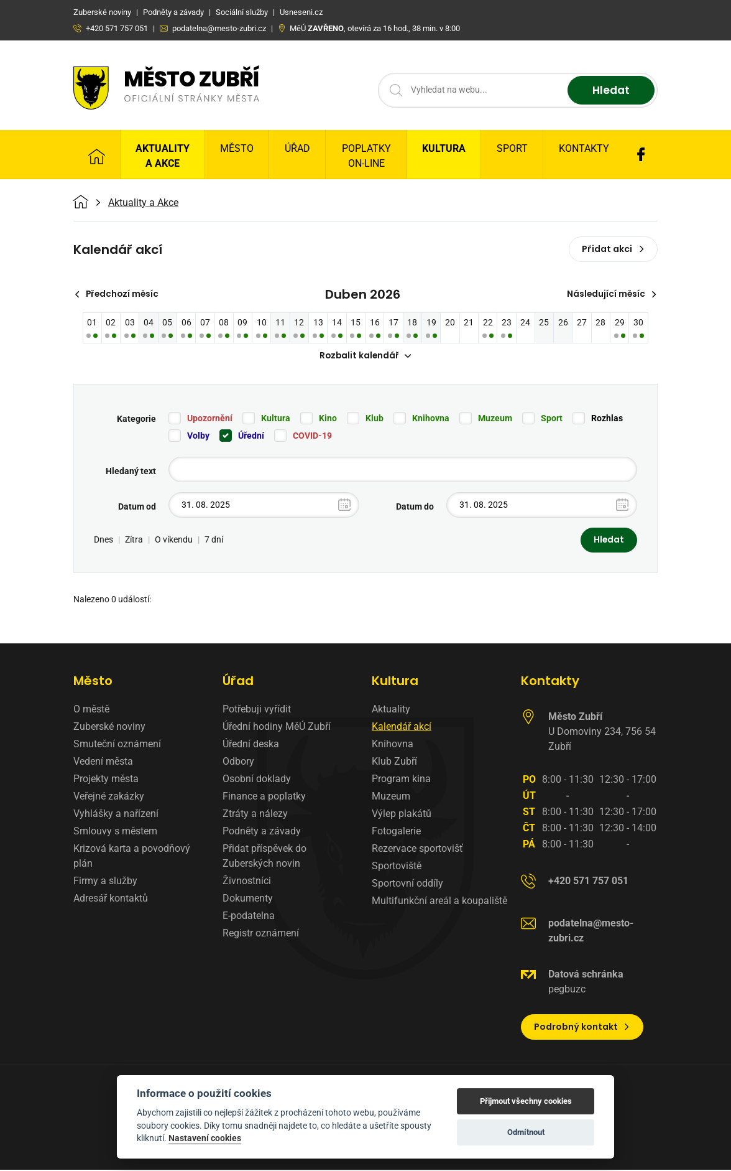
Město (237, 148)
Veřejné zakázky (108, 797)
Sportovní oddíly (407, 884)
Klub (375, 419)
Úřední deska (251, 745)
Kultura (444, 148)
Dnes (103, 541)
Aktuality (391, 710)
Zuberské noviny (109, 728)
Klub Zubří (394, 762)
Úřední (251, 436)
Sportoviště (396, 867)
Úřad (297, 148)
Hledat (609, 90)
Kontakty (584, 148)
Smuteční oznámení (117, 745)
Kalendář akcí (401, 728)
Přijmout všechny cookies (526, 1101)
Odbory (238, 762)
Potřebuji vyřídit (257, 710)
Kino (328, 419)
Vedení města (103, 762)
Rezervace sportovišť (417, 850)
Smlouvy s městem (115, 832)
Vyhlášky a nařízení (116, 815)
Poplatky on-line (366, 155)
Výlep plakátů (401, 815)
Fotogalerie (396, 832)
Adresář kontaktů (110, 899)
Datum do (415, 507)
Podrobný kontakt (582, 1028)
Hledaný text (131, 472)
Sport (512, 148)
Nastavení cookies (204, 1138)
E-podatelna (249, 917)
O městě (91, 710)
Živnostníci (247, 882)
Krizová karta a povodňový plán (131, 857)
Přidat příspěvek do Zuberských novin (264, 857)
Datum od (137, 507)
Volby (198, 436)
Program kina (401, 780)
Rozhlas (607, 419)
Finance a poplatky (264, 797)
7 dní (214, 541)
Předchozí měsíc (118, 294)
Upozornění (209, 419)
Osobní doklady (257, 780)
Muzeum (495, 419)
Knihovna (430, 419)
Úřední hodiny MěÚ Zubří (277, 728)
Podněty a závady (262, 832)
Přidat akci (613, 249)
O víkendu (174, 541)
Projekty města (106, 780)
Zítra (134, 541)
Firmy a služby (105, 882)
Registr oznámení (261, 934)
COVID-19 (312, 436)
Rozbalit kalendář (365, 356)
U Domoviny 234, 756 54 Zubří (602, 732)
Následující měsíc (610, 294)
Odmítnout (526, 1132)
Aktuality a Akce (163, 155)
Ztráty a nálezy (255, 815)
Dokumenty (248, 899)
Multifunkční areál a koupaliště (439, 902)
